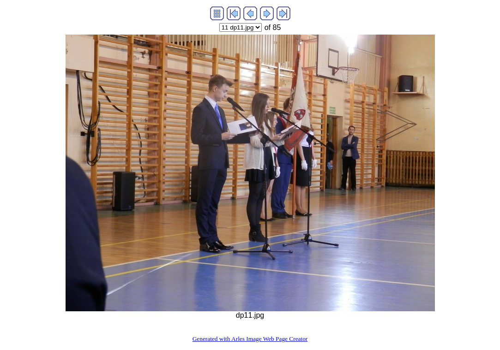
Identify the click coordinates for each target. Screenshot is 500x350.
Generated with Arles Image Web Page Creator (250, 338)
